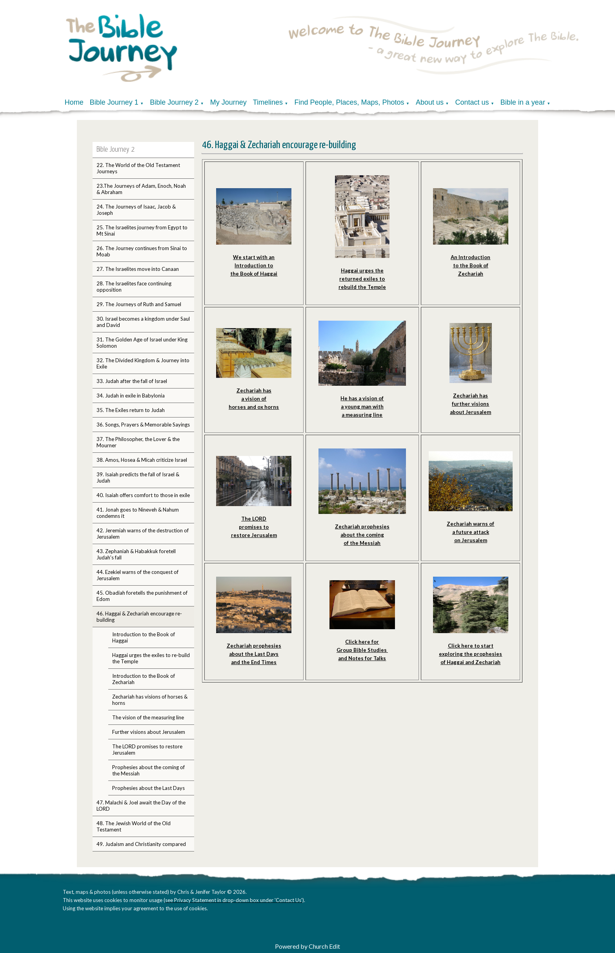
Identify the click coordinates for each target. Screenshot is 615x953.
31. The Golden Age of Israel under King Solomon (141, 342)
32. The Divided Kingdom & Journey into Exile (142, 363)
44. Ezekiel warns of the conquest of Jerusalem (137, 575)
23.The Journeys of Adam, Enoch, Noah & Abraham (141, 189)
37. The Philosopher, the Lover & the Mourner (138, 442)
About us (430, 102)
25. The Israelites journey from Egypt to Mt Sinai (141, 230)
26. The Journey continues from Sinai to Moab (141, 251)
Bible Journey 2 (174, 102)
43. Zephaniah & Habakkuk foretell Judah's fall (136, 554)
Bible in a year (522, 102)
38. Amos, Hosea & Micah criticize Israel (141, 460)
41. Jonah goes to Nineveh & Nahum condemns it (137, 512)
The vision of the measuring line (148, 717)
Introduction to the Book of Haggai (143, 637)
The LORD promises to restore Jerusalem (147, 749)
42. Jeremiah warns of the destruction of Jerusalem (142, 533)
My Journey (228, 102)
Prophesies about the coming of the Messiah (148, 770)
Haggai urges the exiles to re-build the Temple (151, 658)
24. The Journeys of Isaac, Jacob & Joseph (136, 209)
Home (74, 102)
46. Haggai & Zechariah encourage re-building (139, 616)
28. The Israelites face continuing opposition (133, 286)
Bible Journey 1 (114, 102)
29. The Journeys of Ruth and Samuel (138, 304)
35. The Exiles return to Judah (130, 410)
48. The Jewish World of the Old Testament (133, 826)
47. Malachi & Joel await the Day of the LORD (141, 805)
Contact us (472, 102)
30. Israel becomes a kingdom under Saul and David (143, 322)
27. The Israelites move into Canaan (137, 269)
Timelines (268, 102)
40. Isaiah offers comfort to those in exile (143, 495)
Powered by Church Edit (307, 946)
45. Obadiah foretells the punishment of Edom (141, 596)
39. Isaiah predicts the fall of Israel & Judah (137, 477)
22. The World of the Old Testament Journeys (138, 168)
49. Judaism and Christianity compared (141, 844)
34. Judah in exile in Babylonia (130, 395)
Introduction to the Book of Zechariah (143, 679)
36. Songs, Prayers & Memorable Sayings (143, 424)
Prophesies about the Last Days (148, 788)
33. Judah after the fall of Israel (131, 381)
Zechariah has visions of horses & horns (149, 699)
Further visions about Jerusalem (148, 732)
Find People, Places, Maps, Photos (349, 102)
